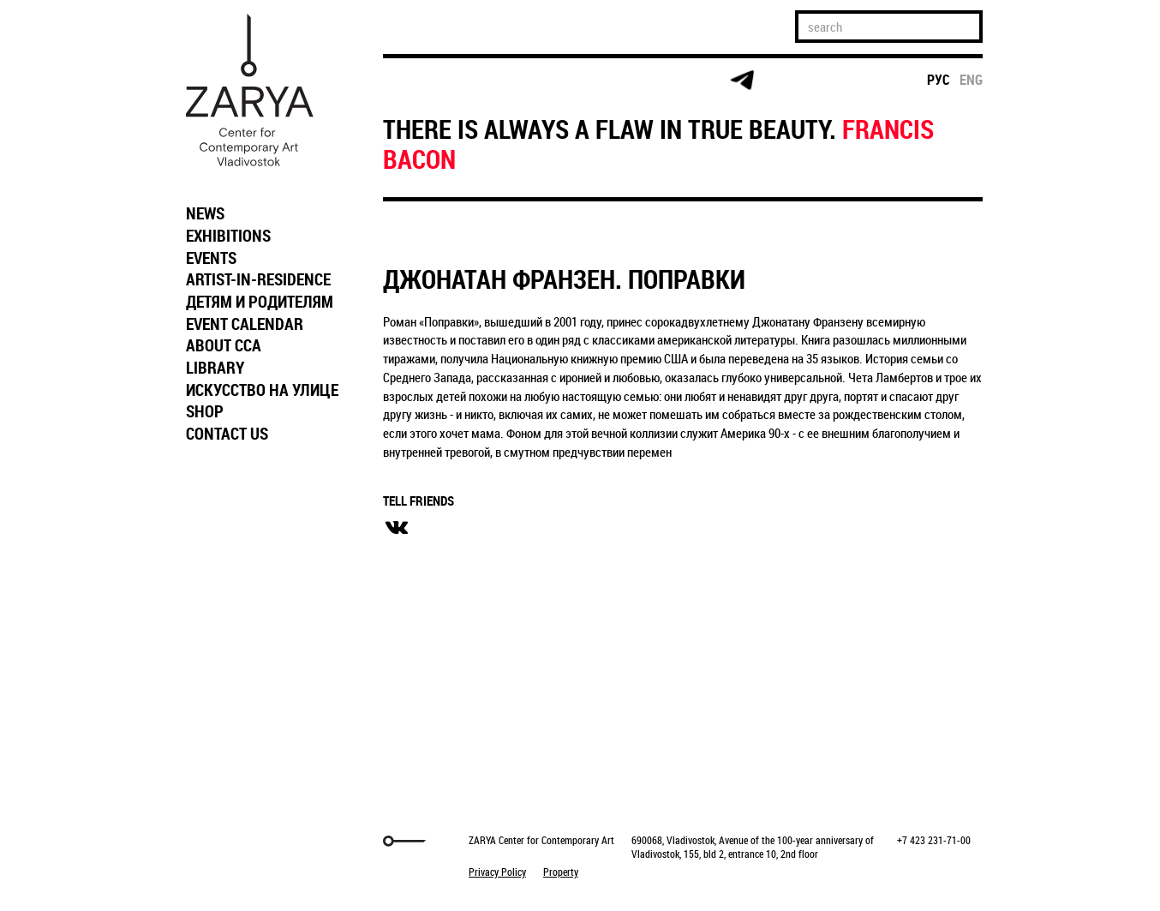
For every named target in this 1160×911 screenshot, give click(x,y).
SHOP (205, 411)
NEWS (205, 213)
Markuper (221, 841)
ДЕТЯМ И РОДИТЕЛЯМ (259, 302)
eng (971, 79)
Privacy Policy (497, 871)
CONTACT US (227, 434)
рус (938, 79)
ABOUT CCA (223, 345)
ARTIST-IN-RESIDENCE (258, 279)
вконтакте (397, 528)
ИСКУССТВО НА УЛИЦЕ (262, 390)
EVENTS (211, 258)
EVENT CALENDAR (244, 324)
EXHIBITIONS (228, 236)
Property (560, 871)
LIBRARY (215, 368)
